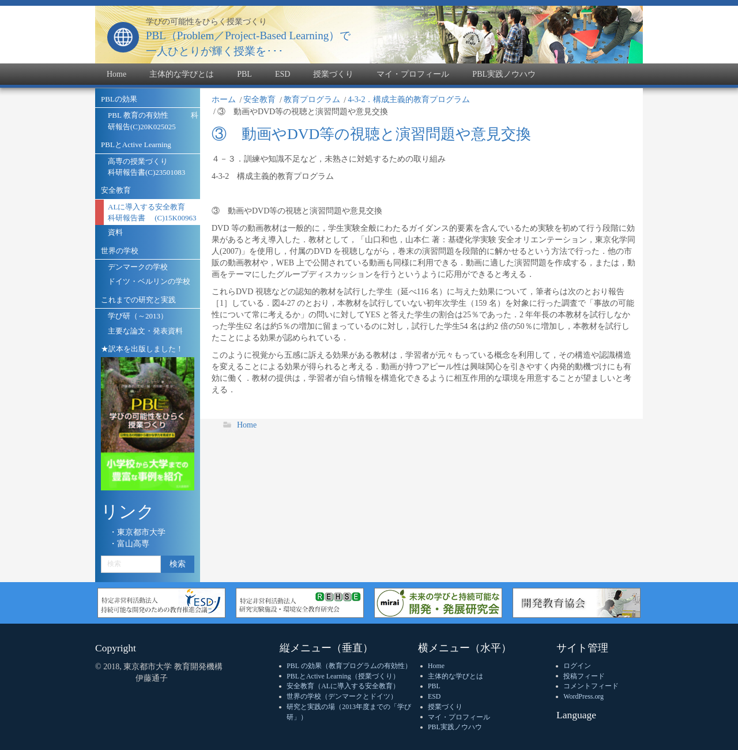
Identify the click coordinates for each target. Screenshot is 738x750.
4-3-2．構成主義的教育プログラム (409, 99)
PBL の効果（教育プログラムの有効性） (349, 666)
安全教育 (259, 99)
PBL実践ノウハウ (455, 727)
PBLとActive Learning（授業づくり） (343, 676)
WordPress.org (583, 696)
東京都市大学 (141, 532)
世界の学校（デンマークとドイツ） (342, 696)
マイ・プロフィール (459, 717)
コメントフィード (591, 686)
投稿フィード (584, 676)
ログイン (577, 666)
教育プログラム (312, 99)
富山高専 (133, 543)
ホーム (224, 99)
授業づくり (445, 707)
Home (247, 425)
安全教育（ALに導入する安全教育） (343, 686)
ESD (434, 696)
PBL (434, 686)
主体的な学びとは (455, 676)
